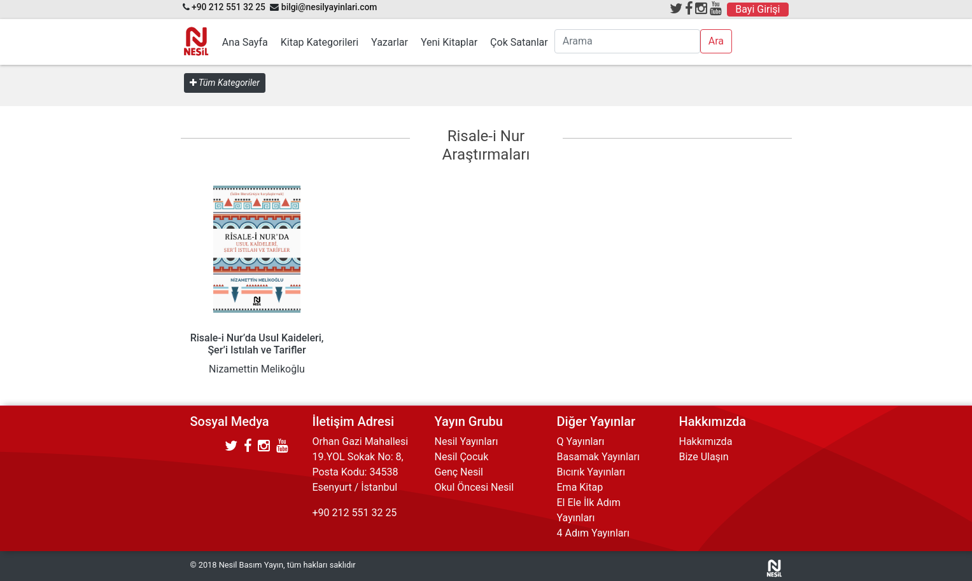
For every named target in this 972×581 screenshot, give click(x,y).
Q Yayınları (581, 441)
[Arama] (627, 41)
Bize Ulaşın (704, 457)
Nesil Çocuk (462, 457)
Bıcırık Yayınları (591, 472)
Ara (716, 41)
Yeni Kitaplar (449, 42)
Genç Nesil (459, 472)
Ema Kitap (580, 487)
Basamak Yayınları (598, 457)
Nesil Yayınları (466, 441)
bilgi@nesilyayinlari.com (329, 7)
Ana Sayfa (245, 42)
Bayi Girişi (757, 9)
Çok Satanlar (519, 42)
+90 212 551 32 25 (228, 7)
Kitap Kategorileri (319, 42)
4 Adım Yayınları (593, 533)
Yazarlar (389, 42)
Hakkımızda (706, 441)
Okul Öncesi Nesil (474, 487)
